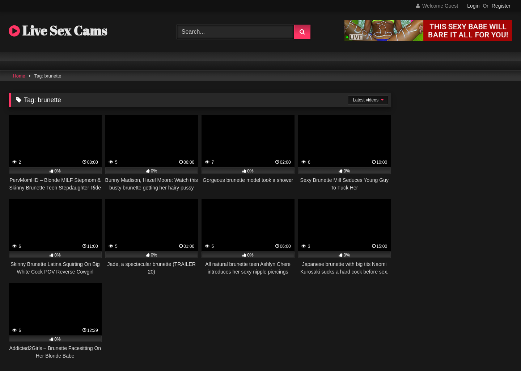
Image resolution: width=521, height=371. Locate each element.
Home (19, 76)
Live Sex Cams (58, 30)
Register (501, 6)
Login (473, 6)
